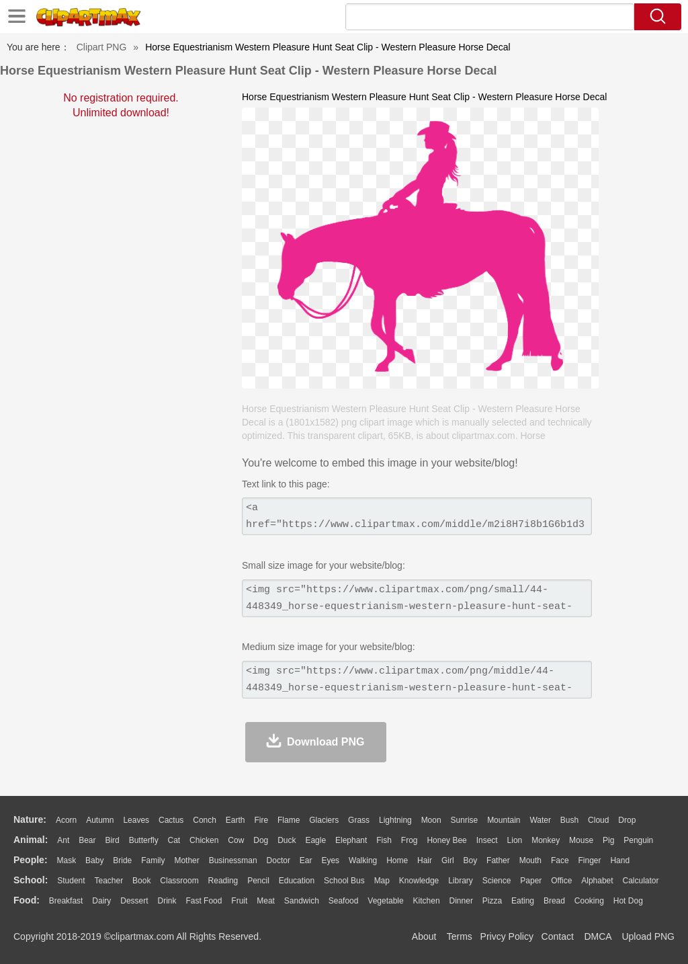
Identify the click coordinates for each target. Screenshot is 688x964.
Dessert (134, 901)
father (498, 860)
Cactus (171, 820)
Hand (620, 860)
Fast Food (203, 901)
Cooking (589, 901)
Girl (447, 860)
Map (382, 880)
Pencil (258, 880)
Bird (112, 840)
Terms (459, 936)
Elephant (351, 840)
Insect (487, 840)
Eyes (330, 860)
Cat (174, 840)
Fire (261, 820)
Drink (167, 901)
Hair (424, 860)
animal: (30, 839)
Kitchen (426, 901)
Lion (515, 840)
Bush (569, 820)
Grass (359, 820)
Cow (236, 840)
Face (560, 860)
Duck (286, 840)
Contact (558, 936)
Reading (223, 880)
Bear (87, 840)
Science (496, 880)
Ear (306, 860)
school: (30, 880)
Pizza (492, 901)
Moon (431, 820)
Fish (384, 840)
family (153, 860)
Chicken (203, 840)
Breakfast (66, 901)
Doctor (278, 860)
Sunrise (464, 820)
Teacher (109, 880)
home (397, 860)
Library (460, 880)
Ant (63, 840)
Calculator (641, 880)
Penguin (638, 840)
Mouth (530, 860)
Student (71, 880)
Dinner (461, 901)
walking (363, 860)
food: (26, 900)
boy (471, 860)
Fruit (239, 901)
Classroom (179, 880)
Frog (409, 840)
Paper (531, 880)
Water (540, 820)
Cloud (598, 820)
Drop (627, 820)
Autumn (100, 820)
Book (141, 880)
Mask (66, 860)
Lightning (395, 820)
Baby (94, 860)
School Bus (344, 880)
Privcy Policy (506, 936)
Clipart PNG (102, 47)
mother (186, 860)
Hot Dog (628, 901)
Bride (122, 860)
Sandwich (301, 901)
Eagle (315, 840)
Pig (608, 840)
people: (30, 859)
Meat (266, 901)
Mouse (581, 840)
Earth (235, 820)
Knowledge (419, 880)
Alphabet (597, 880)
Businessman (233, 860)
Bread (554, 901)
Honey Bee (446, 840)
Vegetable (385, 901)
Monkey (545, 840)
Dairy (101, 901)
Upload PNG (648, 936)
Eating (522, 901)
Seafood (344, 901)
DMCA (597, 936)
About (424, 936)
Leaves (136, 820)
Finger (589, 860)
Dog (260, 840)
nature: (29, 819)
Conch (204, 820)
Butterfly (144, 840)
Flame (288, 820)
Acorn (66, 820)
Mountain (503, 820)
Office (561, 880)
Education (296, 880)
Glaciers (324, 820)
